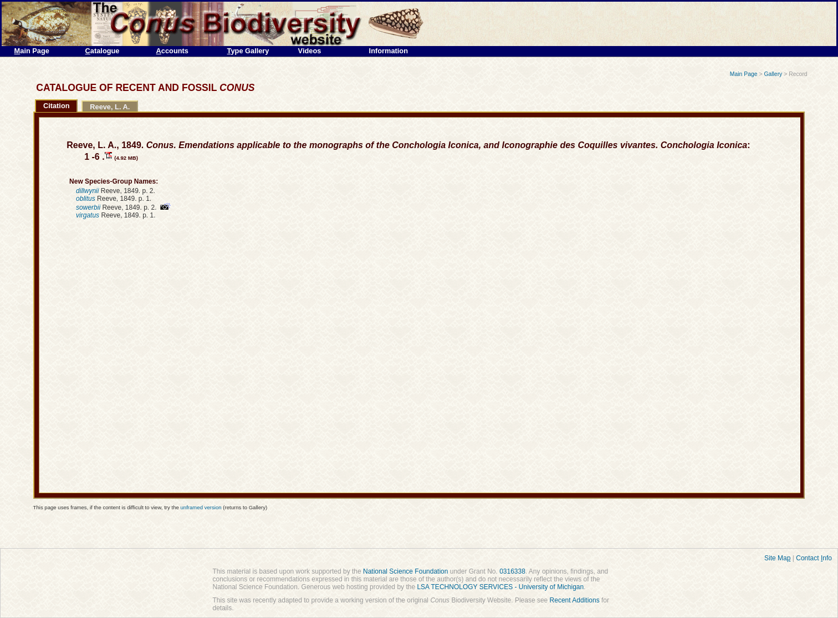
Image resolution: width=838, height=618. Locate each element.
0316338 (512, 571)
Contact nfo (814, 558)
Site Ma (777, 558)
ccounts (172, 51)
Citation (56, 106)
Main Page (744, 74)
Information (388, 51)
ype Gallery (248, 51)
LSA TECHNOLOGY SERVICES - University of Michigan (500, 587)
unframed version (200, 507)
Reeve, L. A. (110, 107)
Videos (309, 51)
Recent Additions (575, 600)
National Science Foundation (405, 571)
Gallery (773, 74)
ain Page (31, 51)
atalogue (102, 51)
